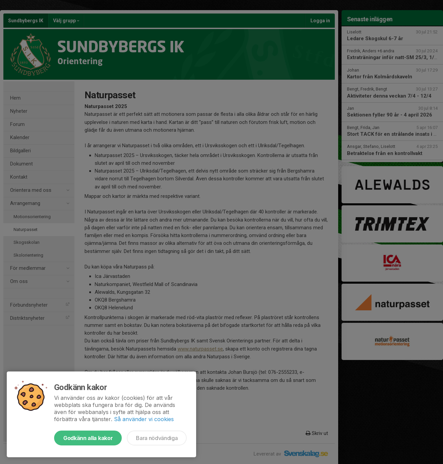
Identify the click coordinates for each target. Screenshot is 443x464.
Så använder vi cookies (144, 419)
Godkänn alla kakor (88, 438)
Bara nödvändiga (157, 438)
